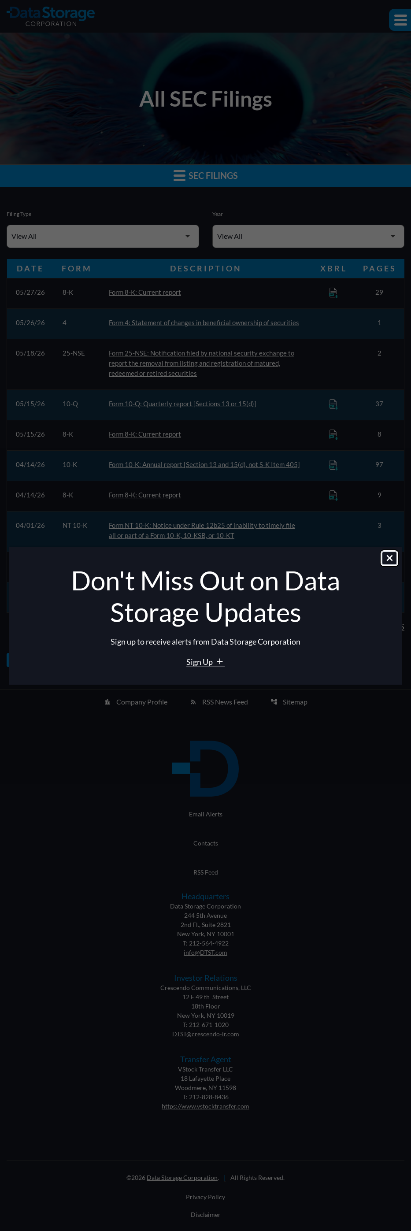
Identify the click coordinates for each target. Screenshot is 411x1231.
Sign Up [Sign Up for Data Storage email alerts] (200, 662)
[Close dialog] (389, 558)
